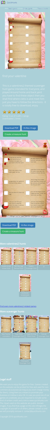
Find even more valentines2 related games (18, 306)
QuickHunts (12, 2)
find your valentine (40, 8)
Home (7, 8)
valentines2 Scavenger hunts (21, 8)
